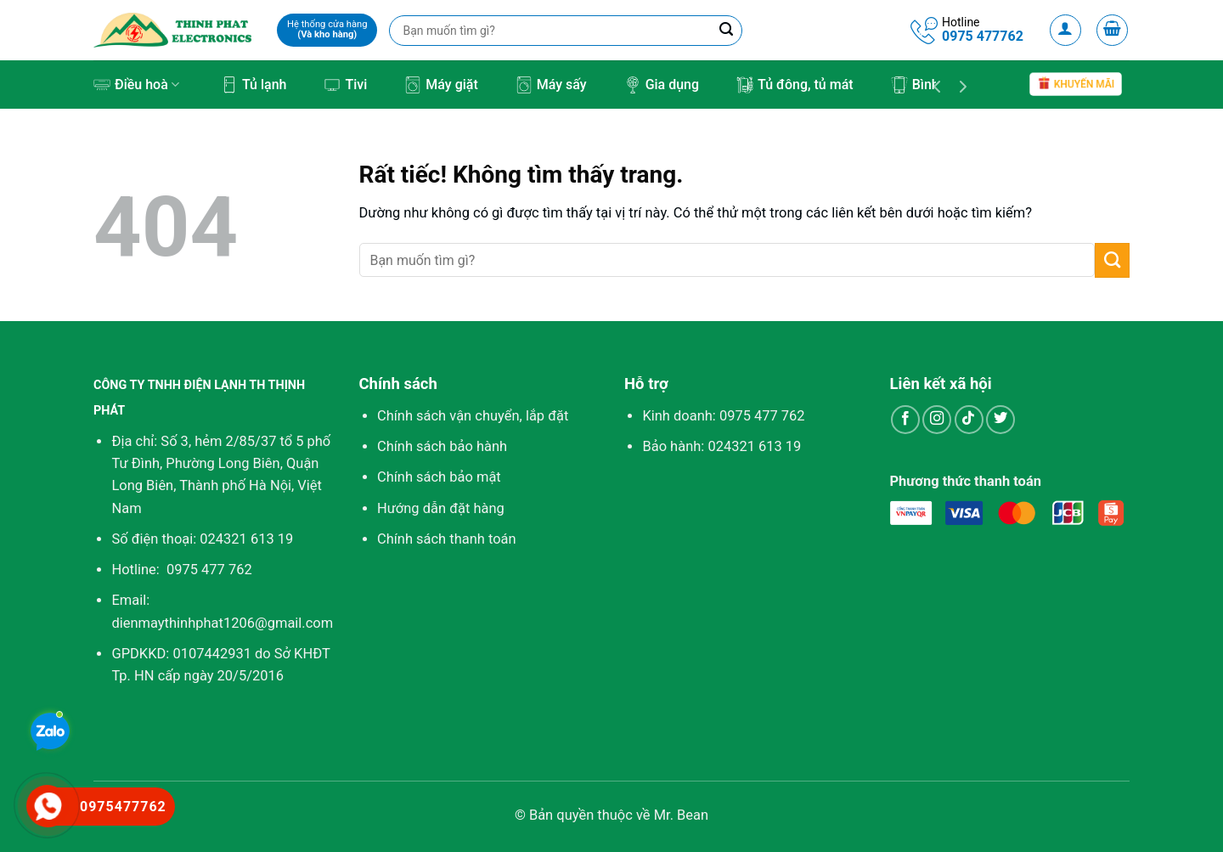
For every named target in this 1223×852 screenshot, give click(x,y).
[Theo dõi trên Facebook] (905, 419)
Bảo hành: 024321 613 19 (721, 446)
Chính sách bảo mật (439, 477)
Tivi (345, 84)
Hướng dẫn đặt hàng (440, 508)
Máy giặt (440, 84)
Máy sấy (551, 84)
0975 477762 (982, 36)
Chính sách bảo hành (442, 446)
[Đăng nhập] (1066, 30)
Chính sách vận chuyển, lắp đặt (472, 416)
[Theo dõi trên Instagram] (936, 419)
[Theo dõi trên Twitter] (1000, 419)
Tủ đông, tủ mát (795, 84)
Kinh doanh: (723, 416)
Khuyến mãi (1076, 84)
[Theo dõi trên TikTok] (969, 419)
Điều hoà (136, 84)
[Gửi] (1112, 260)
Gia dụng (661, 84)
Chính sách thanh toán (446, 539)
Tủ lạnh (253, 84)
